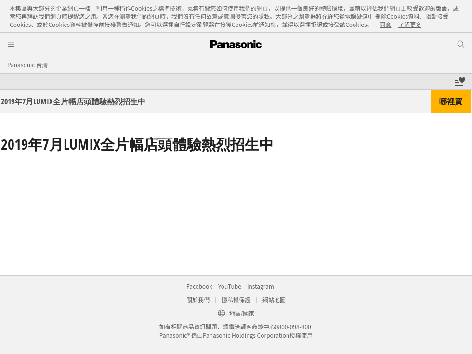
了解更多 (409, 24)
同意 (385, 24)
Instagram (260, 286)
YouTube (229, 286)
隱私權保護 (236, 299)
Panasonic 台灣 (27, 65)
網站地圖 (274, 299)
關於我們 (198, 299)
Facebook (199, 286)
